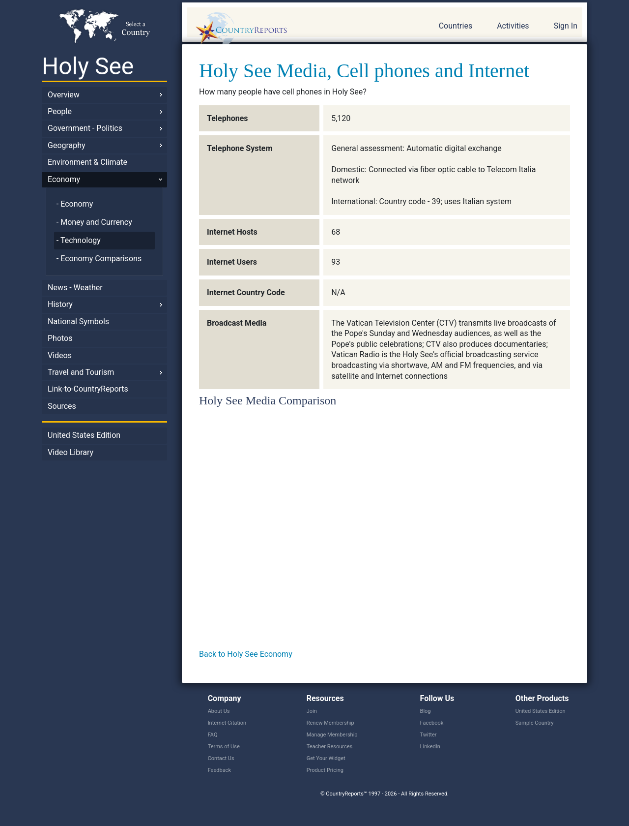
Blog (425, 711)
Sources (62, 406)
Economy (64, 179)
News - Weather (75, 287)
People (60, 111)
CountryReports (294, 29)
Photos (60, 338)
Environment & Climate (87, 162)
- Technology (79, 240)
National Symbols (78, 321)
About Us (219, 711)
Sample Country (534, 723)
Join (312, 711)
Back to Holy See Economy (245, 654)
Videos (60, 355)
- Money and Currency (94, 222)
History (60, 304)
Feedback (219, 770)
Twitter (428, 735)
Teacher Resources (329, 746)
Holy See (88, 66)
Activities (513, 26)
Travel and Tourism (81, 372)
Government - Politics (85, 128)
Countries (455, 26)
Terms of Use (224, 746)
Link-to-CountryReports (88, 389)
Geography (67, 145)
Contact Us (221, 758)
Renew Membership (330, 723)
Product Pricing (325, 770)
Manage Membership (332, 735)
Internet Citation (227, 723)
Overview (64, 94)
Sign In (565, 26)
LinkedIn (430, 746)
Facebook (432, 723)
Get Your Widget (326, 758)
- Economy (75, 204)
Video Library (70, 452)
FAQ (213, 735)
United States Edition (84, 435)
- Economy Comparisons (99, 258)
